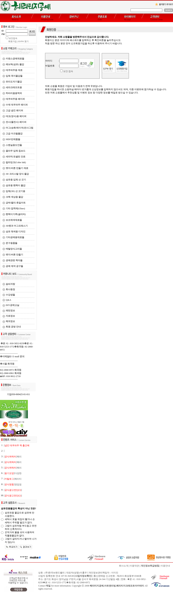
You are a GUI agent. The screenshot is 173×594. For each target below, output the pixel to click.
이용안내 (165, 565)
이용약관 (134, 565)
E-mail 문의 (16, 356)
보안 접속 (68, 71)
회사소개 (123, 565)
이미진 (114, 572)
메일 (48, 585)
